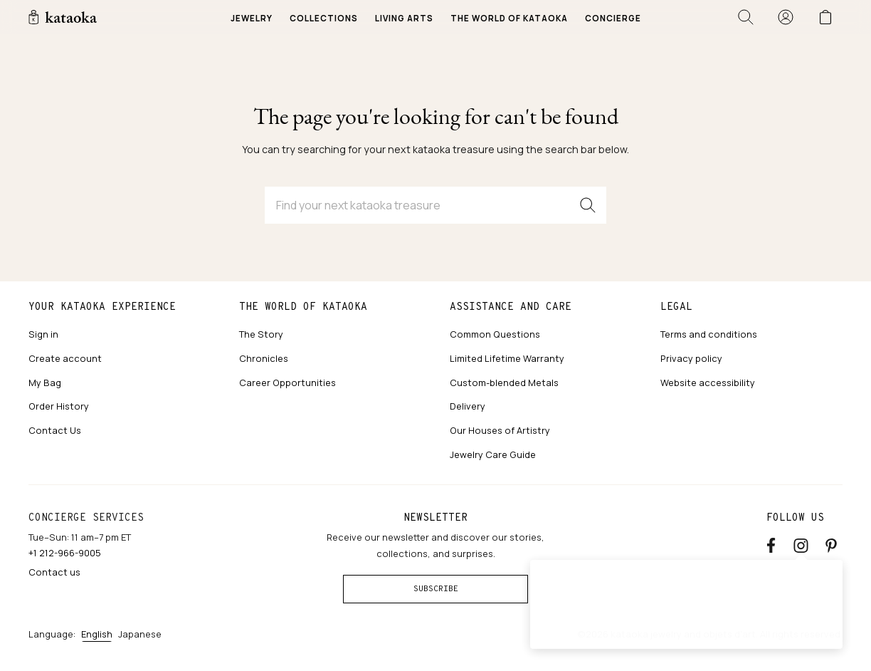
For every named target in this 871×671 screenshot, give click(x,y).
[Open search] (746, 17)
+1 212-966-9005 (64, 552)
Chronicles (263, 358)
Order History (58, 406)
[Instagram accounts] (800, 543)
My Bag (44, 382)
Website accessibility (707, 382)
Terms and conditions (708, 334)
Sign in (43, 334)
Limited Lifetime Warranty (507, 358)
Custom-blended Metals (504, 382)
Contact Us (54, 430)
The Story (261, 334)
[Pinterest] (831, 543)
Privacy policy (691, 358)
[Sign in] (786, 17)
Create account (65, 358)
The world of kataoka (303, 306)
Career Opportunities (287, 382)
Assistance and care (510, 306)
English (96, 634)
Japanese (140, 634)
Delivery (467, 406)
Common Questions (495, 334)
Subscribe (435, 588)
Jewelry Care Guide (493, 454)
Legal (676, 306)
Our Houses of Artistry (500, 430)
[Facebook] (771, 543)
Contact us (54, 572)
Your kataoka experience (102, 306)
